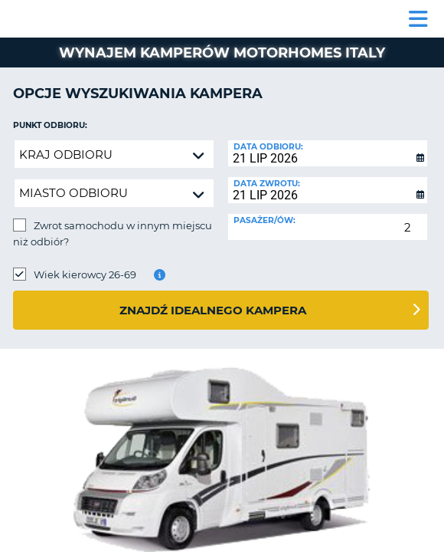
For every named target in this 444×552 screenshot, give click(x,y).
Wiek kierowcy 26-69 (85, 274)
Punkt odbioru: (50, 125)
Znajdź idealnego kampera (212, 310)
